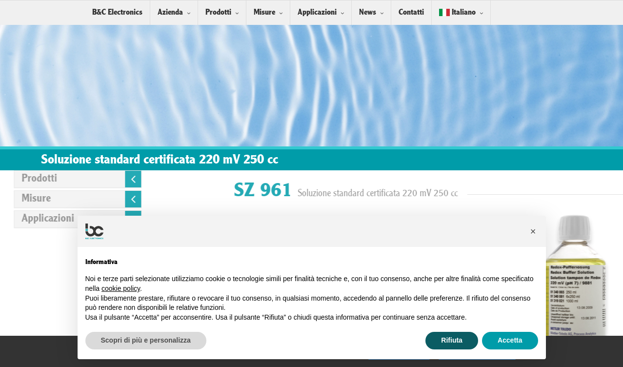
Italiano (457, 12)
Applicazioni (317, 12)
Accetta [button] (510, 340)
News (367, 12)
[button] (533, 231)
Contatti (411, 12)
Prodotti (218, 12)
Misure (264, 12)
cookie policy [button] (120, 288)
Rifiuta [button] (451, 340)
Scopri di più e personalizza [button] (146, 340)
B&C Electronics (117, 12)
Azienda (170, 12)
